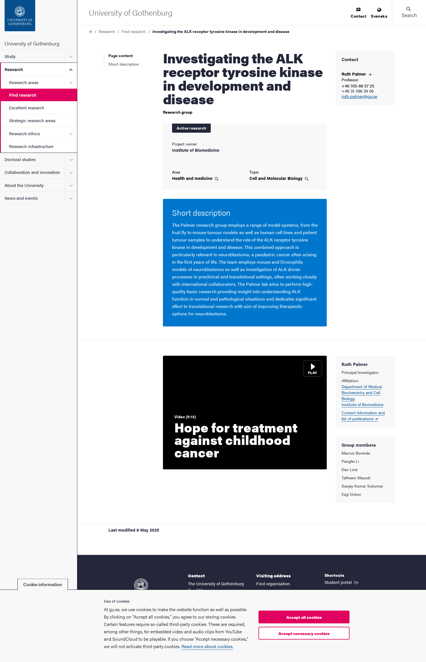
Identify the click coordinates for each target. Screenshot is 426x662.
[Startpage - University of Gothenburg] (38, 18)
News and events (21, 198)
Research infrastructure (31, 146)
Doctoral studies (20, 159)
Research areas (23, 82)
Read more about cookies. (207, 646)
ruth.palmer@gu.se (359, 96)
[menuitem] (358, 13)
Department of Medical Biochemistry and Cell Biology (362, 392)
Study (10, 56)
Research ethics (24, 133)
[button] (409, 12)
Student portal (341, 582)
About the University (24, 185)
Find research (22, 95)
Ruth (356, 73)
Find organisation (273, 583)
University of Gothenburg (32, 43)
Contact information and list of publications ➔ (363, 415)
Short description (123, 64)
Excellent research (26, 108)
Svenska (379, 13)
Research (14, 69)
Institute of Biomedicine (362, 404)
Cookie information (42, 584)
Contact (358, 13)
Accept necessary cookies (304, 633)
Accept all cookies (304, 617)
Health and (195, 178)
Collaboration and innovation (32, 172)
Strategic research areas (32, 120)
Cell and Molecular (279, 178)
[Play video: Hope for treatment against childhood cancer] (245, 412)
